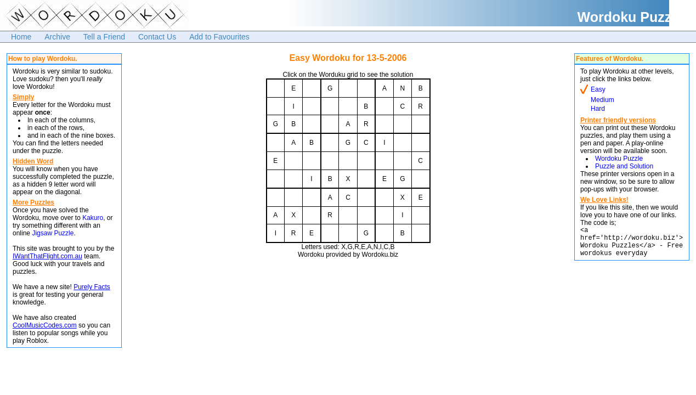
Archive (57, 36)
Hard (598, 108)
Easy (598, 89)
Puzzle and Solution (624, 166)
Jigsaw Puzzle (52, 233)
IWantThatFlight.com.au (47, 256)
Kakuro (92, 218)
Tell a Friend (104, 36)
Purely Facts (91, 287)
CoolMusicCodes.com (45, 325)
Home (21, 36)
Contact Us (157, 36)
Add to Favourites (219, 36)
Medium (602, 100)
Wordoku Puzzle (619, 158)
